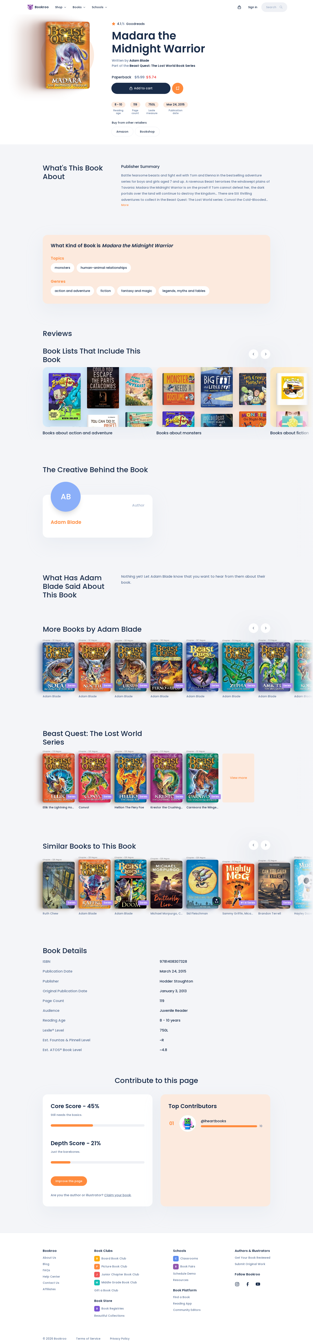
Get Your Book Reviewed (252, 1258)
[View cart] (239, 7)
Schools (99, 7)
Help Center (51, 1277)
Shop (60, 7)
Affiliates (49, 1289)
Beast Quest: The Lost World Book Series (162, 68)
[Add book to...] (177, 90)
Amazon (122, 134)
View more (238, 780)
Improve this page (68, 1183)
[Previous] (253, 356)
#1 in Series (248, 905)
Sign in (252, 7)
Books (79, 7)
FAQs (46, 1270)
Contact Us (51, 1283)
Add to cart (141, 90)
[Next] (265, 356)
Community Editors (187, 1310)
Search (274, 7)
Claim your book (117, 1197)
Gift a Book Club (106, 1290)
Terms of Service (88, 1339)
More (125, 207)
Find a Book (181, 1297)
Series (71, 688)
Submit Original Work (250, 1264)
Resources (180, 1280)
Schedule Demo (184, 1274)
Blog (46, 1264)
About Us (49, 1258)
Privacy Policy (120, 1339)
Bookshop (147, 134)
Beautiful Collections (109, 1316)
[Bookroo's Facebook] (247, 1284)
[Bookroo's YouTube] (258, 1284)
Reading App (182, 1304)
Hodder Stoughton (176, 983)
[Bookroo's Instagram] (237, 1284)
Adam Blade (139, 63)
